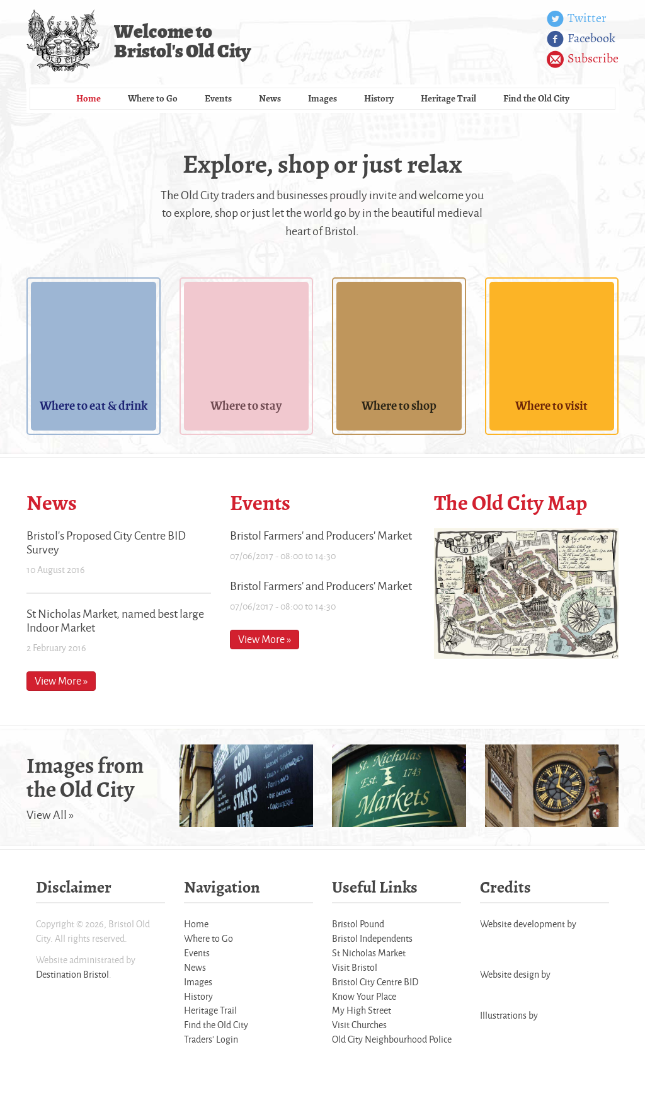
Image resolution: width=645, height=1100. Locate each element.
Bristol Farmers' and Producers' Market (321, 535)
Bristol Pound (358, 923)
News (270, 98)
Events (218, 98)
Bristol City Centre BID (375, 981)
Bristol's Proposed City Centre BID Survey (106, 542)
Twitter (577, 19)
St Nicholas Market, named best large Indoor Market (115, 620)
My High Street (361, 1010)
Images (322, 98)
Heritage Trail (448, 98)
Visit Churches (359, 1024)
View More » (61, 680)
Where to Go (153, 98)
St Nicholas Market (369, 952)
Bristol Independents (372, 938)
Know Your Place (364, 996)
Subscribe (583, 59)
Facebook (581, 39)
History (379, 98)
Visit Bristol (354, 967)
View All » (50, 814)
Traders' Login (211, 1039)
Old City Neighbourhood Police (392, 1039)
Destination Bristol (72, 974)
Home (88, 98)
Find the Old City (536, 98)
